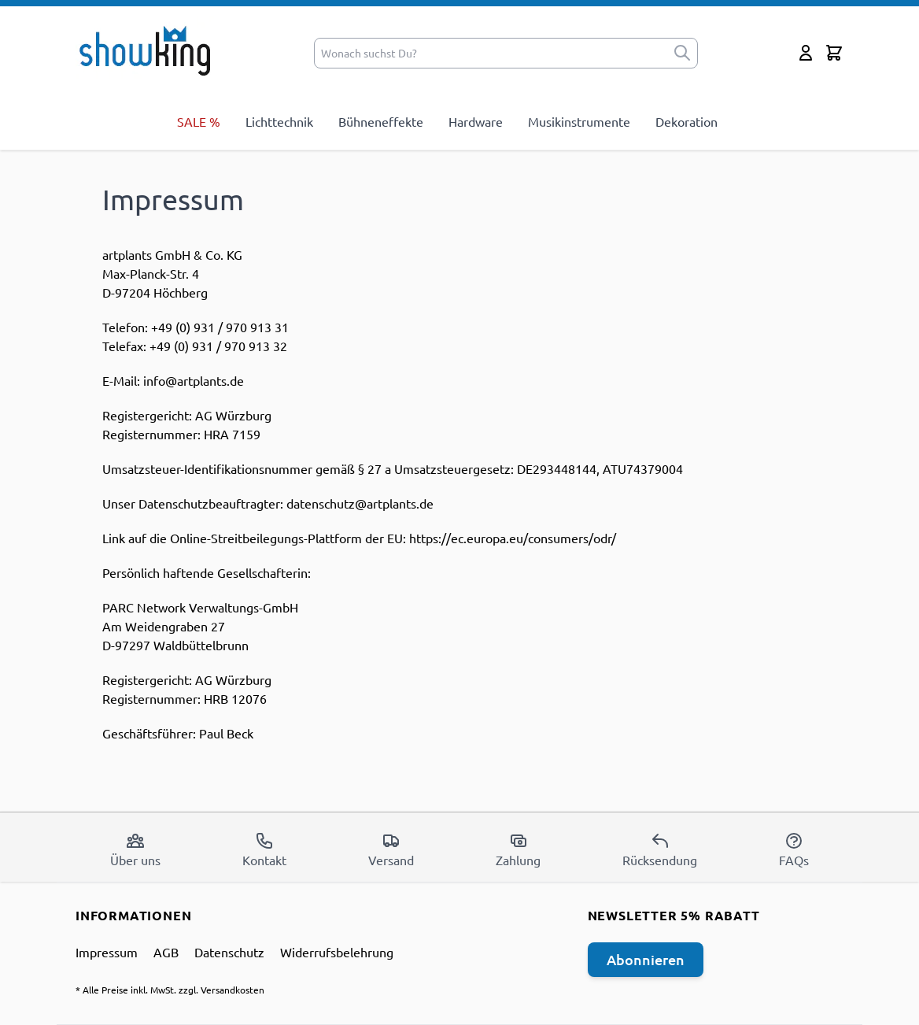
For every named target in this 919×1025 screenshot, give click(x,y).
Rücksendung (659, 849)
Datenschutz (229, 952)
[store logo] (150, 49)
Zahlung (518, 849)
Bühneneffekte (380, 121)
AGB (166, 952)
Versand (391, 849)
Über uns (135, 849)
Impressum (107, 952)
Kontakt (264, 849)
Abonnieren (646, 959)
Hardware (475, 121)
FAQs (794, 849)
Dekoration (686, 121)
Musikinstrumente (579, 121)
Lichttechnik (279, 121)
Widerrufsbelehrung (336, 952)
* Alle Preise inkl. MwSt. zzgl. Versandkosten (170, 989)
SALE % (198, 121)
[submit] (682, 53)
